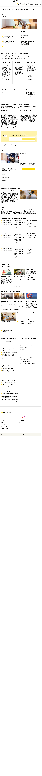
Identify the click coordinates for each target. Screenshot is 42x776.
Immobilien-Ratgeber (16, 408)
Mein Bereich (22, 1)
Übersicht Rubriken (4, 428)
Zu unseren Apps (4, 416)
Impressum (13, 434)
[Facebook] (20, 417)
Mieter (24, 408)
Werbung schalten (4, 426)
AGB (2, 434)
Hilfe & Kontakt (22, 422)
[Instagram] (25, 417)
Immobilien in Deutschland (6, 407)
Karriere (2, 422)
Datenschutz (7, 434)
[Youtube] (22, 417)
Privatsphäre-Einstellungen (22, 434)
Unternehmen (3, 424)
